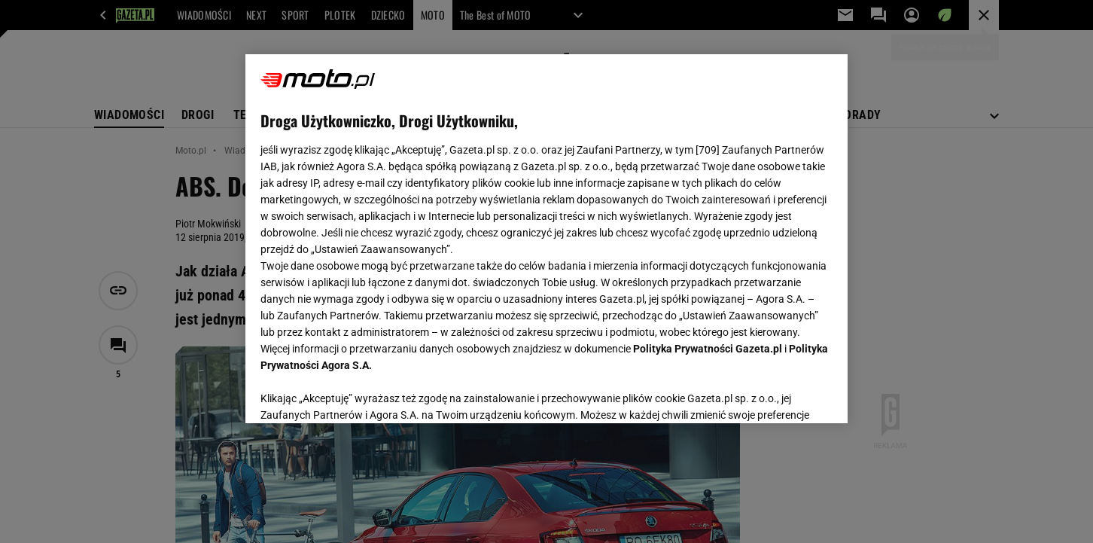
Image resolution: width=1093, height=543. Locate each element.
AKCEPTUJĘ (782, 394)
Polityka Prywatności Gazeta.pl (707, 349)
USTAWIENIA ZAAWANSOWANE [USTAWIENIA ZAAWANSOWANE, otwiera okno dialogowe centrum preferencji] (358, 393)
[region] (546, 238)
